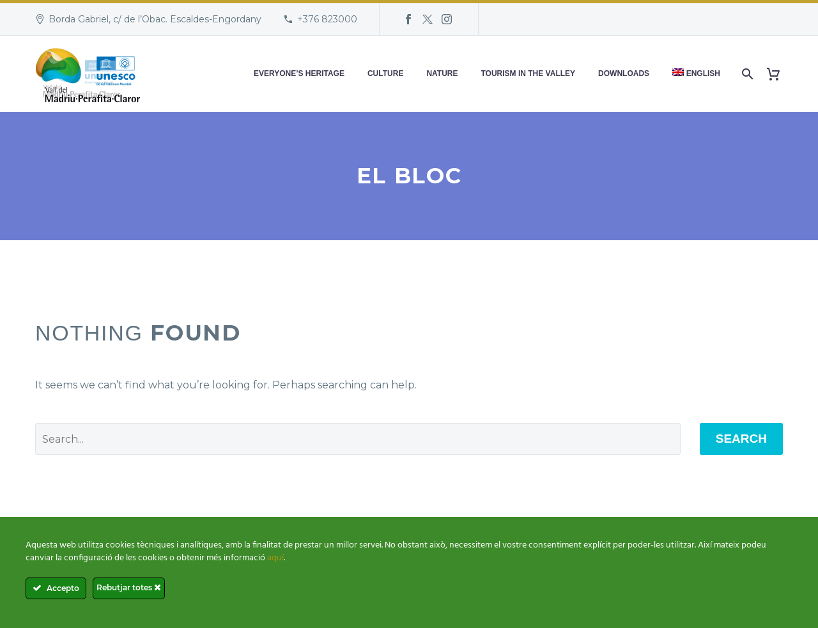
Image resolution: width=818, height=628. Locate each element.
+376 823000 (327, 19)
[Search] (746, 74)
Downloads (623, 73)
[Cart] (778, 74)
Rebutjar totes (128, 587)
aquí (275, 558)
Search (741, 438)
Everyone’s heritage (299, 73)
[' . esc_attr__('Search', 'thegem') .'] (358, 439)
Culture (385, 73)
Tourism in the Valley (528, 73)
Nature (442, 73)
